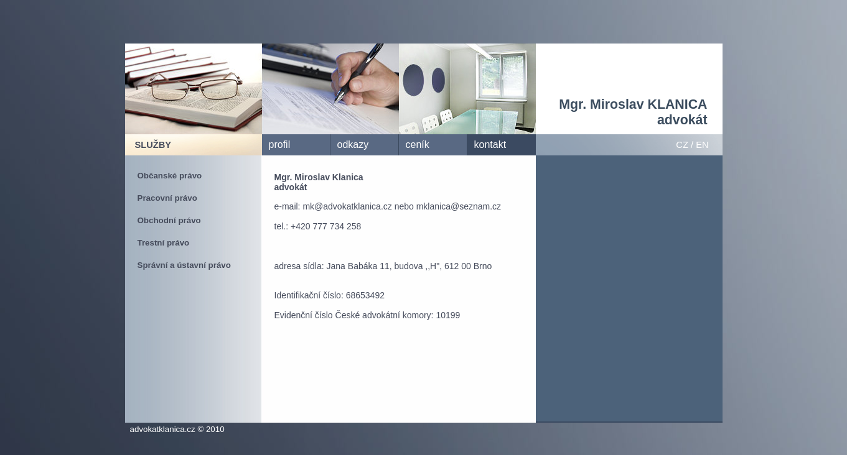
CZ (682, 145)
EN (702, 145)
